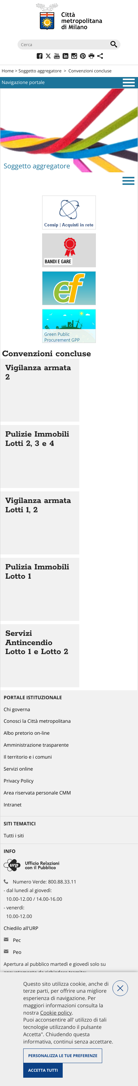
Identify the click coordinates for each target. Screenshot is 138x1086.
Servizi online (18, 769)
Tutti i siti (14, 836)
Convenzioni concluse (89, 71)
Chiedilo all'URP (21, 928)
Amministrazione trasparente (36, 745)
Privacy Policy (19, 781)
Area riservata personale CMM (37, 793)
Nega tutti (120, 988)
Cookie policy (56, 1012)
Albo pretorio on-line (27, 733)
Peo (17, 952)
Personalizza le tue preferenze (62, 1055)
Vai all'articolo (39, 390)
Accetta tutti (43, 1070)
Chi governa (17, 710)
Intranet (13, 805)
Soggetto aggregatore (40, 71)
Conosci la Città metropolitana (37, 721)
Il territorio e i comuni (28, 757)
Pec (17, 940)
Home (8, 71)
